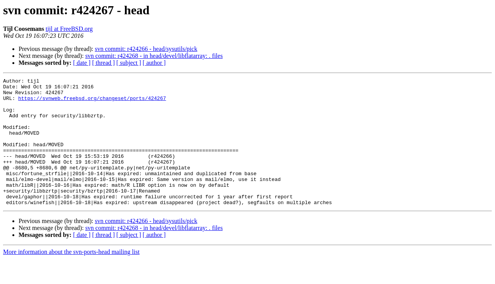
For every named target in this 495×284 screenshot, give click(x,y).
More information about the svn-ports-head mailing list (71, 277)
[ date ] (81, 62)
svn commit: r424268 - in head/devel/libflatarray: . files (153, 55)
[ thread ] (103, 62)
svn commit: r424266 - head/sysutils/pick (146, 49)
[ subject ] (128, 62)
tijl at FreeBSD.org (69, 28)
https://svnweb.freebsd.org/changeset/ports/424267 (92, 102)
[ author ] (154, 62)
